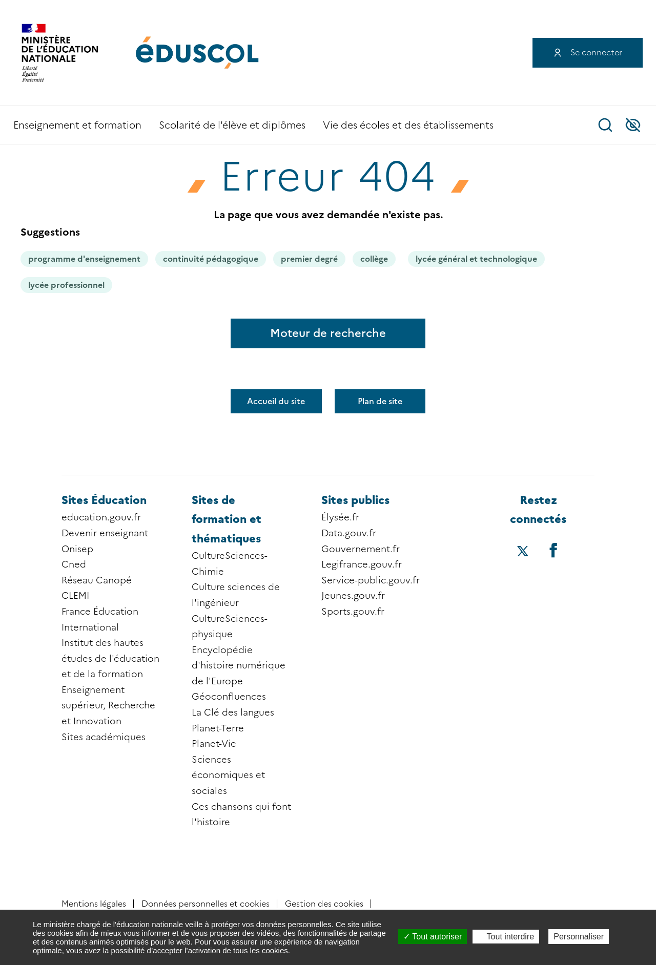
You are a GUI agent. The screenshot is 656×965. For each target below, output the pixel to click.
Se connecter (596, 52)
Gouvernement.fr (360, 549)
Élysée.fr (340, 517)
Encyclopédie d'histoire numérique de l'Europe (238, 665)
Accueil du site (276, 401)
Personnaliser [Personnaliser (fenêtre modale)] (579, 936)
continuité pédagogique (210, 259)
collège (374, 259)
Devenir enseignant (104, 533)
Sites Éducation (104, 500)
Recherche (605, 125)
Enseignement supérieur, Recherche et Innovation (108, 705)
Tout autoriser (432, 936)
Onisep (77, 549)
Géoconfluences (229, 696)
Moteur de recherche (328, 333)
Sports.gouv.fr (352, 611)
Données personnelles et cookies (205, 904)
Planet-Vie (214, 743)
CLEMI (75, 595)
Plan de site (380, 401)
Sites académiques (103, 737)
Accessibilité (633, 125)
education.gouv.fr (101, 517)
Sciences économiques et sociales (228, 775)
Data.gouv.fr (348, 533)
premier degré (309, 259)
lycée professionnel (66, 285)
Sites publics (355, 500)
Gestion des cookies (324, 904)
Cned (73, 564)
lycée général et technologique (476, 259)
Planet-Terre (218, 728)
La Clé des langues (233, 712)
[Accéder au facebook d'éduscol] (553, 550)
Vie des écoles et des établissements (408, 125)
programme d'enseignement (84, 259)
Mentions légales (93, 904)
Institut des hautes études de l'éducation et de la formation (110, 658)
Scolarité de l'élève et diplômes (232, 125)
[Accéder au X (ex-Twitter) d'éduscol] (523, 552)
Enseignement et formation (77, 125)
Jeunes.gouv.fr (353, 595)
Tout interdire (506, 936)
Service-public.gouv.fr (370, 580)
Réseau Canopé (96, 580)
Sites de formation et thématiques (226, 519)
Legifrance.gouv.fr (361, 564)
